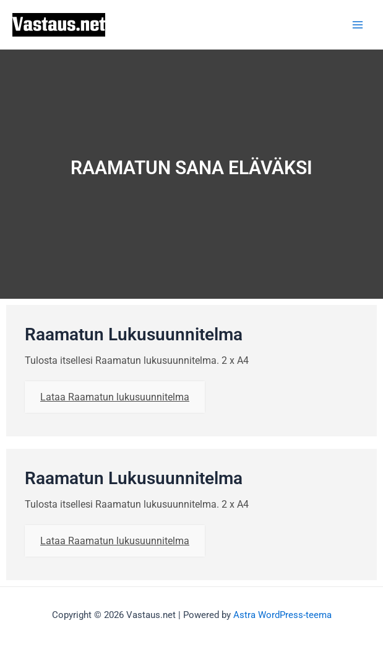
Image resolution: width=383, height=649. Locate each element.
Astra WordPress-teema (282, 614)
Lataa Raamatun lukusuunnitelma (114, 397)
